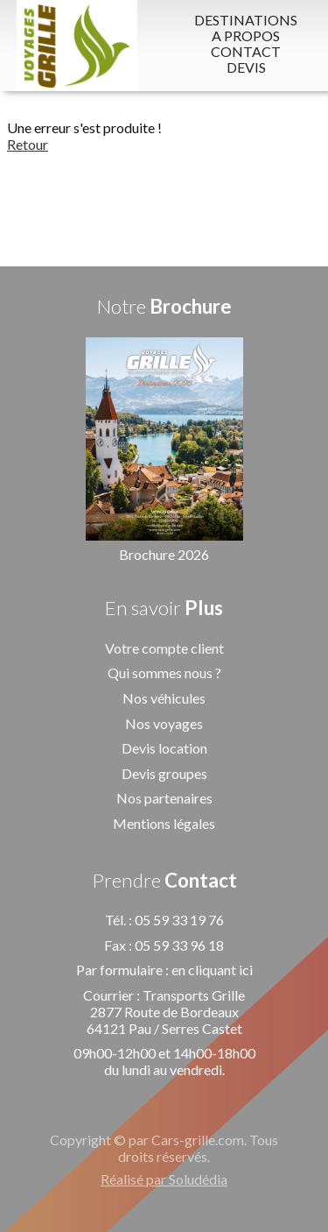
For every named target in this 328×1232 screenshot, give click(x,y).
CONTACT (246, 52)
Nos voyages (164, 723)
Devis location (164, 748)
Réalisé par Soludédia (164, 1179)
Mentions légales (164, 823)
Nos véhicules (164, 698)
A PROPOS (246, 36)
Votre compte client (164, 648)
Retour (27, 144)
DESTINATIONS (245, 20)
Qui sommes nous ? (164, 672)
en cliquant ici (212, 969)
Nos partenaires (164, 797)
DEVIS (246, 67)
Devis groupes (164, 773)
